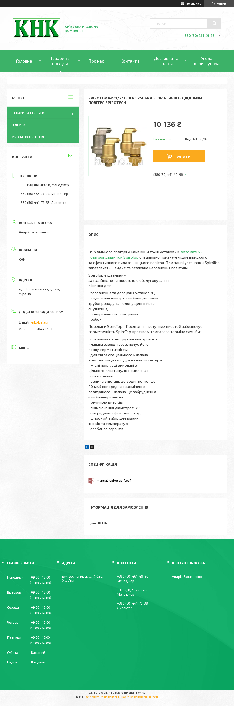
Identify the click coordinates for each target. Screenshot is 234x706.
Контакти (129, 60)
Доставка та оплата (166, 61)
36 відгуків (193, 3)
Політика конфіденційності (139, 696)
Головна (24, 60)
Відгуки (18, 125)
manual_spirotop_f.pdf (114, 480)
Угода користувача (206, 61)
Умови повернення (28, 137)
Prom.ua (140, 692)
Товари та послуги (60, 61)
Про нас (96, 60)
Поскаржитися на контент (101, 696)
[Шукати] (214, 23)
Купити (183, 156)
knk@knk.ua (39, 322)
